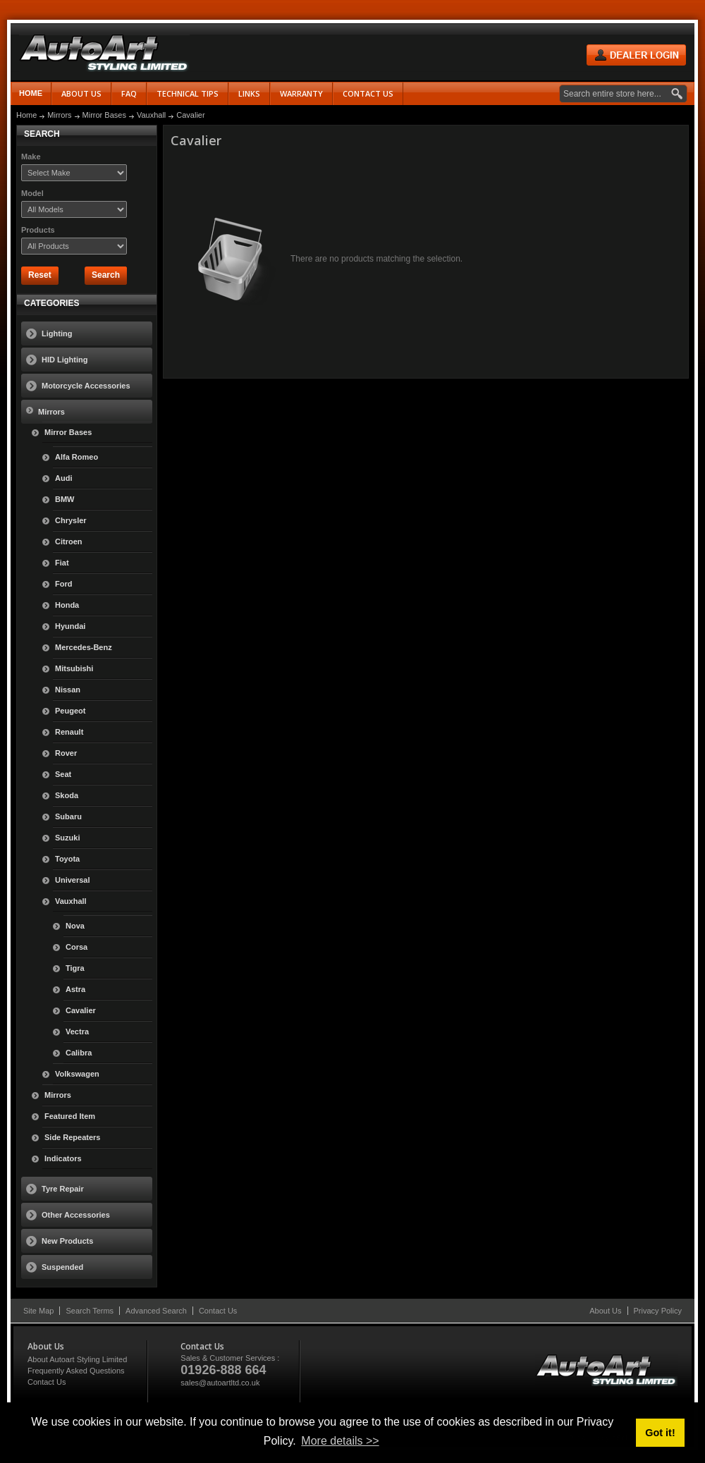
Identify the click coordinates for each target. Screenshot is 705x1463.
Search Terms (90, 1310)
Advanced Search (156, 1310)
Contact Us (218, 1310)
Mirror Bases (104, 115)
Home (30, 93)
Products (38, 230)
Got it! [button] (660, 1432)
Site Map (38, 1310)
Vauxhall (151, 115)
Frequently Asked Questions (76, 1370)
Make (31, 156)
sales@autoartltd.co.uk (219, 1382)
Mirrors (59, 115)
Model (32, 193)
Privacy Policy (658, 1310)
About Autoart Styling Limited (77, 1359)
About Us (605, 1310)
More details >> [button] (340, 1441)
